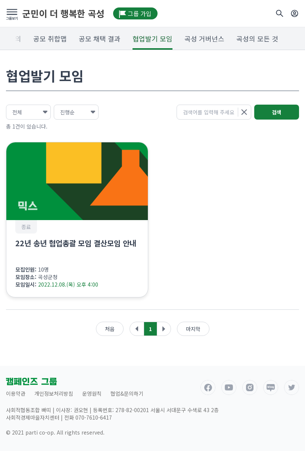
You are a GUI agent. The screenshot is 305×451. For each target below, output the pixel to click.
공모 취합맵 (50, 38)
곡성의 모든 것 (257, 38)
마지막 (193, 329)
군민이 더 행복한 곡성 (63, 13)
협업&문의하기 (127, 393)
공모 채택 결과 (100, 38)
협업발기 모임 (152, 38)
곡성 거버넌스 (204, 38)
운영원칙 (92, 393)
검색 (276, 112)
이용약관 (15, 393)
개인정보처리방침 (53, 393)
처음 (110, 329)
